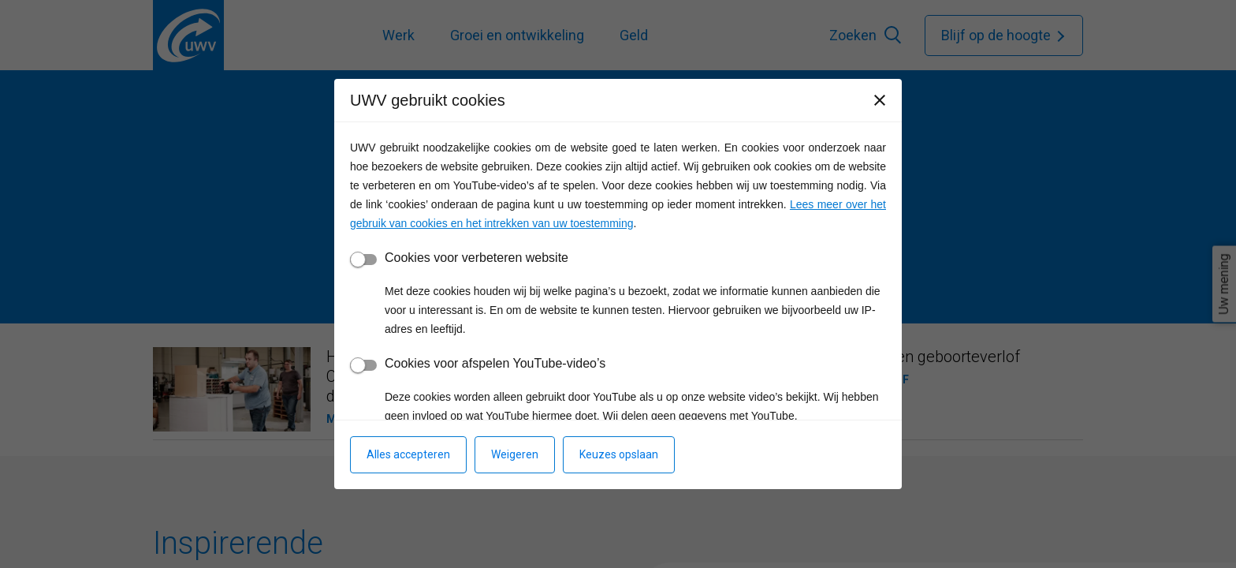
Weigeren (514, 454)
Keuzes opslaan (618, 454)
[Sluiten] (880, 100)
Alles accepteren (408, 454)
